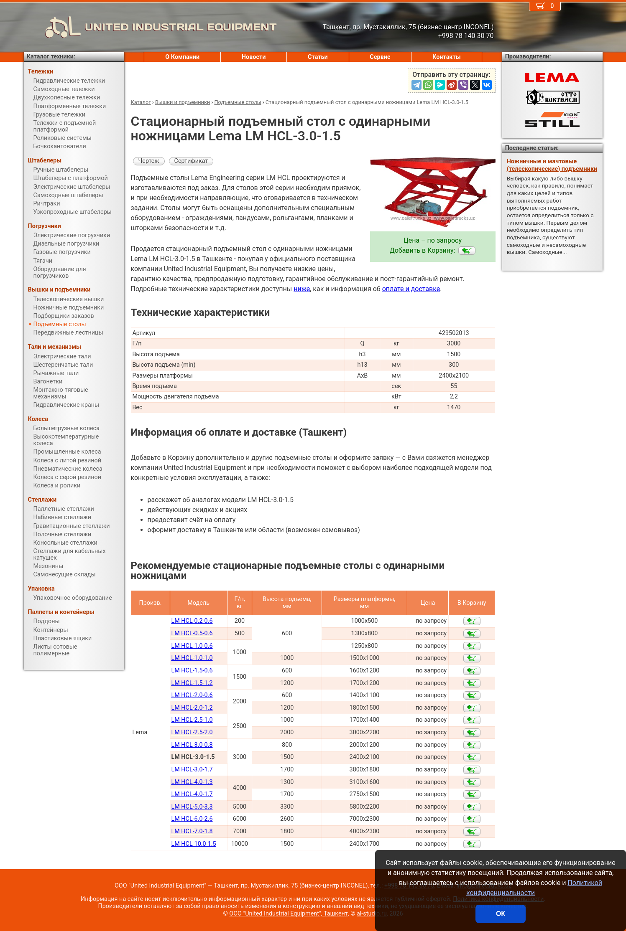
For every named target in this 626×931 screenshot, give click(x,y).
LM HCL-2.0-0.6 (191, 695)
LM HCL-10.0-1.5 (193, 843)
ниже (302, 289)
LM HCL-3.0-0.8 (191, 744)
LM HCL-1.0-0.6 (191, 645)
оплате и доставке (411, 289)
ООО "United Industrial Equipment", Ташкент (288, 913)
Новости (254, 57)
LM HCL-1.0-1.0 (191, 658)
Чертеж (148, 161)
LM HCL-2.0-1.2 (191, 707)
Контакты (446, 57)
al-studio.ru (372, 913)
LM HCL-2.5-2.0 (191, 732)
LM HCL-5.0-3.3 (191, 806)
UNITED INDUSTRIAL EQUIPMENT (150, 27)
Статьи (318, 57)
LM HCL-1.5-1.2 (191, 683)
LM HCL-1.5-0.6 (191, 670)
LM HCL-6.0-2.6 (191, 818)
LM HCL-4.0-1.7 (191, 794)
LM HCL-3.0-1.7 (191, 769)
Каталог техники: (51, 56)
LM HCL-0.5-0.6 (191, 633)
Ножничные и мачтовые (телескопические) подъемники (552, 165)
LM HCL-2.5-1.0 (191, 719)
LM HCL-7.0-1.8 (191, 831)
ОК (500, 913)
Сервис (380, 57)
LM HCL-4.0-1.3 (191, 782)
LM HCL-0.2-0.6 (191, 620)
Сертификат (191, 161)
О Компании (182, 57)
